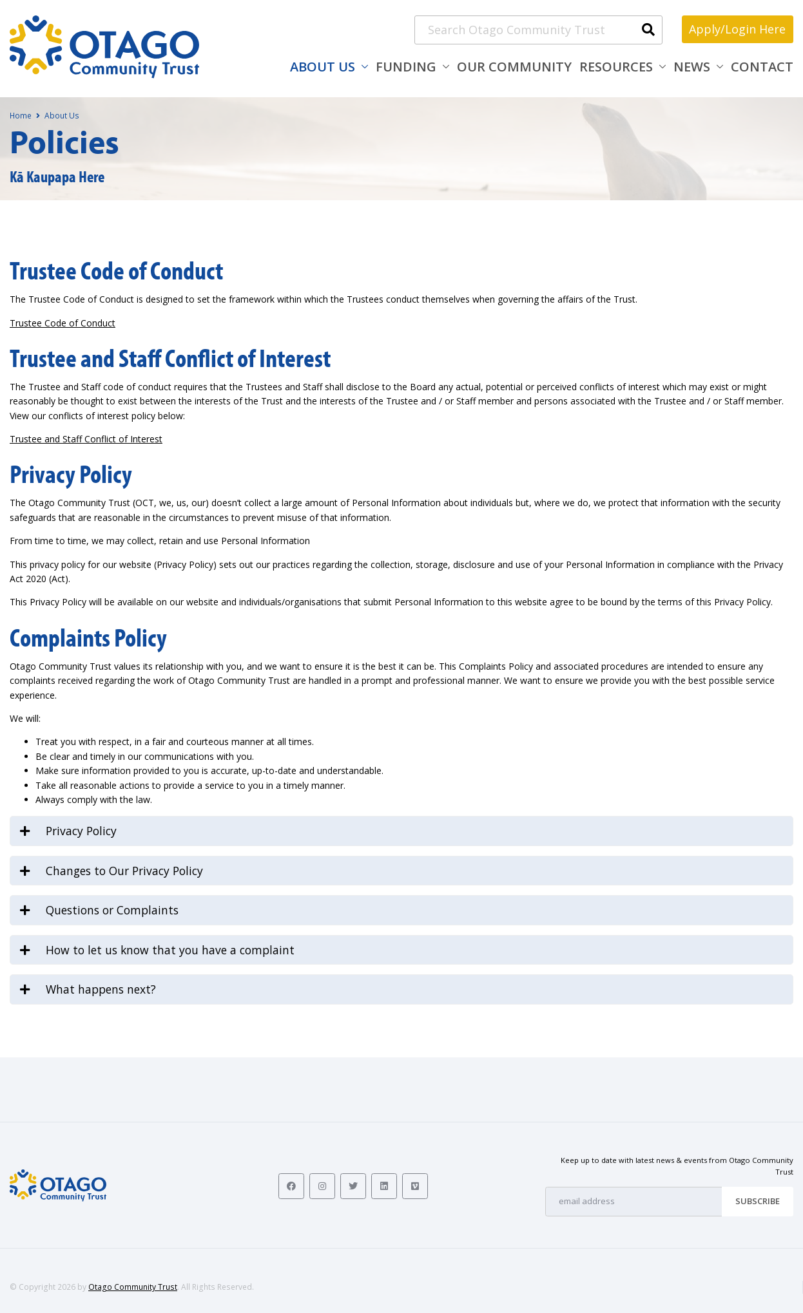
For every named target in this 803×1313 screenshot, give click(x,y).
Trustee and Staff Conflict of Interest (86, 439)
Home (21, 115)
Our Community (514, 66)
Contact (762, 66)
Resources (616, 66)
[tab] (401, 831)
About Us (322, 66)
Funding (406, 66)
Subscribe (757, 1201)
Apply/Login (737, 29)
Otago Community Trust (132, 1286)
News (691, 66)
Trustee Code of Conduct (62, 323)
